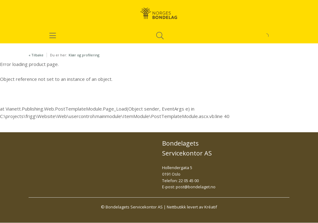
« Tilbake (36, 55)
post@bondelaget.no (196, 187)
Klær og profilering (84, 55)
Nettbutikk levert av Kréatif (192, 207)
